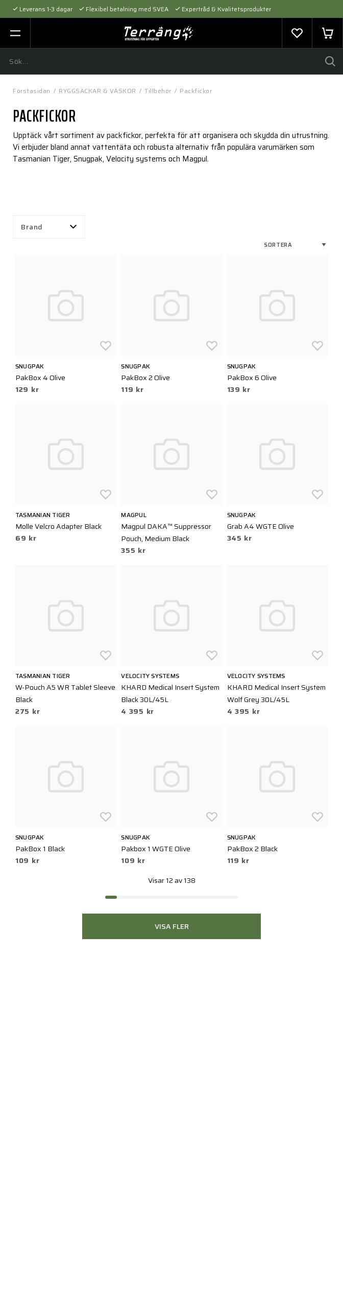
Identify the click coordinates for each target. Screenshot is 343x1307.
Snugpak (29, 366)
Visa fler (172, 926)
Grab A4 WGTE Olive (260, 526)
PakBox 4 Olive (40, 377)
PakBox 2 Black (252, 848)
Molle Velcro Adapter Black (58, 526)
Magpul (133, 515)
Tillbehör (158, 91)
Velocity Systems (150, 676)
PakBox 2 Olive (145, 377)
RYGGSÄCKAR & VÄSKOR (97, 91)
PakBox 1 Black (40, 848)
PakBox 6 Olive (252, 377)
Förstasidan (32, 91)
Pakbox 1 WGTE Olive (155, 848)
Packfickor (196, 91)
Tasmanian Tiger (42, 515)
